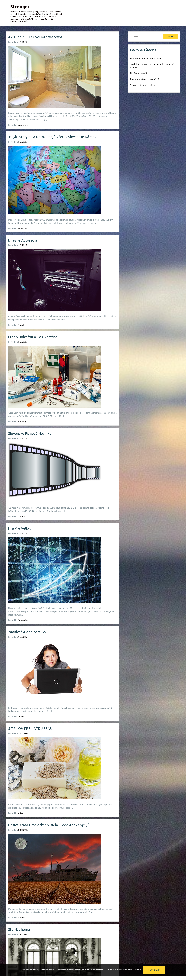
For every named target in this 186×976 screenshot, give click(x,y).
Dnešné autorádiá (22, 240)
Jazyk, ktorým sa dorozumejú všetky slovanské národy (52, 137)
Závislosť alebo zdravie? (27, 632)
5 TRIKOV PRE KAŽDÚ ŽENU (30, 729)
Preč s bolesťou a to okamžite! (33, 337)
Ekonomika (23, 620)
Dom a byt (23, 125)
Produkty (22, 325)
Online (21, 716)
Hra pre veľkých (20, 528)
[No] (182, 970)
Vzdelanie (22, 228)
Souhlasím (154, 970)
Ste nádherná (19, 929)
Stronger (19, 6)
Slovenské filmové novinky (29, 433)
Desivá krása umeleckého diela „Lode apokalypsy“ (48, 825)
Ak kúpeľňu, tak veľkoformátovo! (35, 37)
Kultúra (21, 516)
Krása (20, 813)
